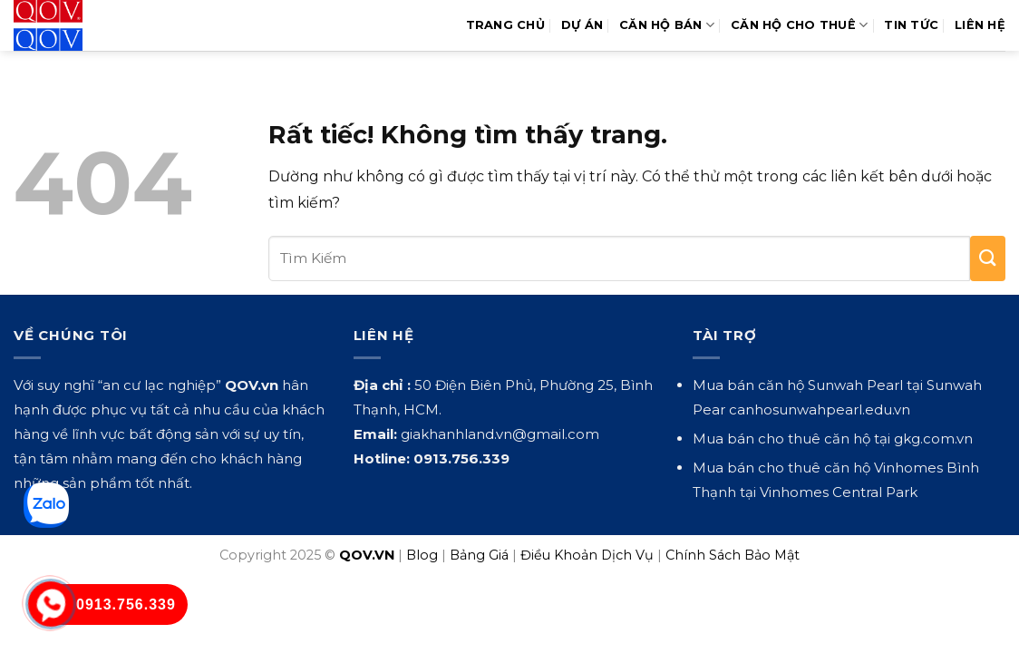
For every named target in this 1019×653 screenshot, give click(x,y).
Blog (422, 555)
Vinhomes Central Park (838, 492)
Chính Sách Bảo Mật (732, 555)
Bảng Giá (479, 555)
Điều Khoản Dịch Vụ (587, 555)
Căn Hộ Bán (666, 25)
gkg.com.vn (933, 438)
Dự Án (582, 25)
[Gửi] (987, 258)
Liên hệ (980, 25)
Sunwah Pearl (855, 385)
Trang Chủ (505, 25)
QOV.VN (366, 555)
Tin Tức (911, 25)
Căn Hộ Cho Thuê (799, 25)
